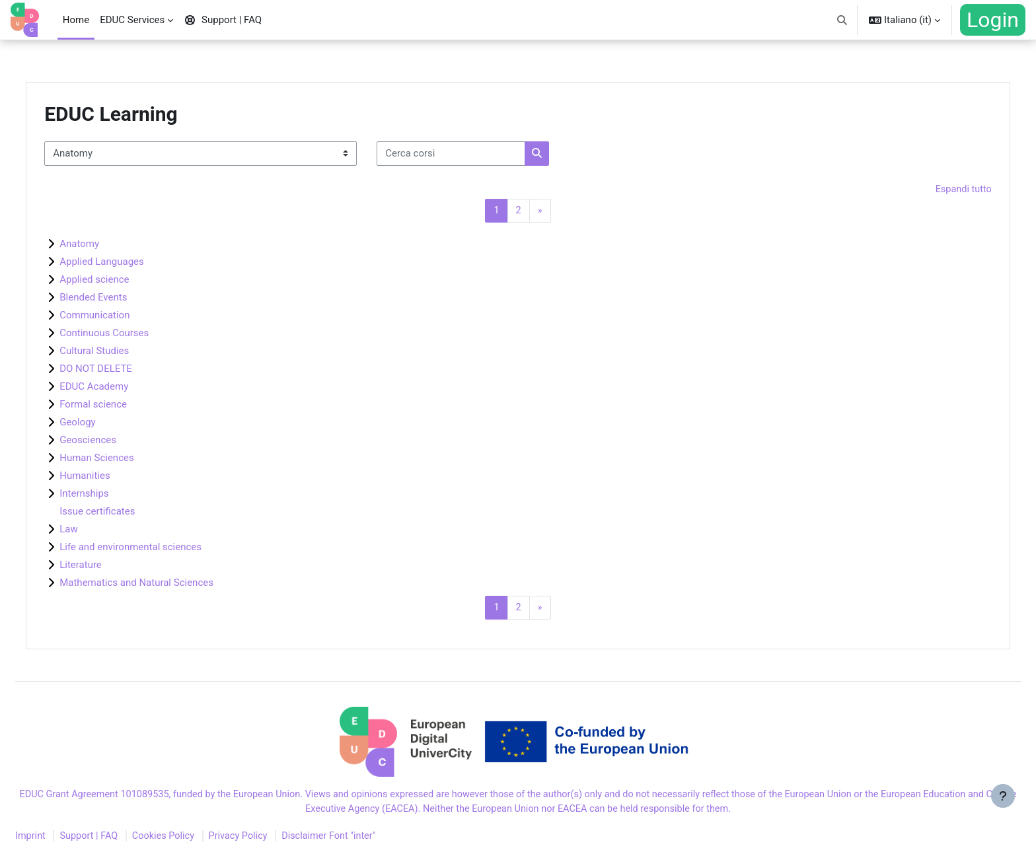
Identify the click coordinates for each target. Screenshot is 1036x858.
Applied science (124, 281)
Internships (114, 495)
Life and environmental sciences (161, 548)
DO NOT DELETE (126, 370)
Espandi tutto (932, 190)
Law (99, 530)
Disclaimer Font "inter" (371, 840)
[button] (843, 20)
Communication (125, 316)
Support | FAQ (122, 840)
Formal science (123, 405)
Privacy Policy (276, 840)
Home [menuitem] (76, 20)
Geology (108, 423)
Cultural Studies (124, 352)
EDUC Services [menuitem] (132, 20)
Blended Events (123, 298)
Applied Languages (132, 263)
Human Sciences (127, 459)
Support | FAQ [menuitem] (223, 20)
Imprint (63, 840)
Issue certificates (127, 512)
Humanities (115, 477)
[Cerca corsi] (481, 153)
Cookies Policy (199, 840)
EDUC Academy (124, 388)
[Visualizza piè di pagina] (1003, 825)
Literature (111, 566)
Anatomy (110, 245)
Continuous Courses (134, 334)
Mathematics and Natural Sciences (167, 584)
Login (993, 19)
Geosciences (118, 441)
